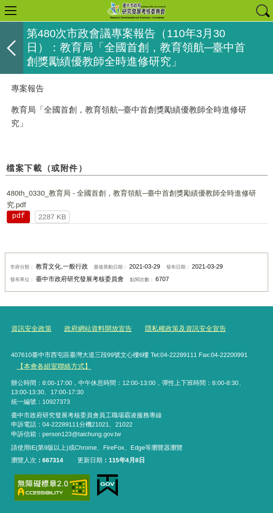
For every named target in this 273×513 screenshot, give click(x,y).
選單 (10, 10)
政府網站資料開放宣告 (92, 328)
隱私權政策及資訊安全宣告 (175, 328)
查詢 (262, 10)
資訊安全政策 (30, 328)
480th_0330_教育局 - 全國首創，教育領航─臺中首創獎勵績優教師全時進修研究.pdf (132, 199)
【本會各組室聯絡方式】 (51, 364)
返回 (11, 48)
